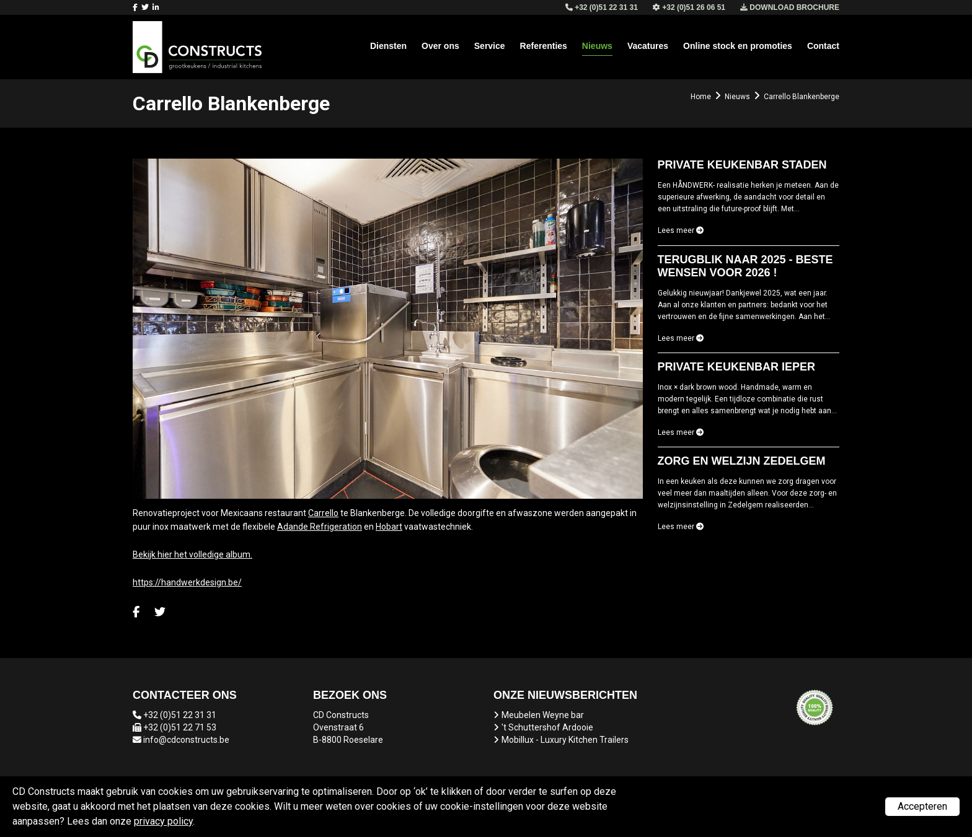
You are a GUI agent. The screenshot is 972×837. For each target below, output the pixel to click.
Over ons (440, 46)
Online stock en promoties (737, 46)
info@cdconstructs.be (186, 740)
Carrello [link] (323, 513)
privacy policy (163, 821)
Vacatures (647, 46)
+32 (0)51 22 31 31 (179, 715)
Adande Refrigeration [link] (319, 527)
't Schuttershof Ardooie (547, 727)
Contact (823, 46)
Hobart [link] (389, 527)
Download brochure (789, 7)
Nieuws (597, 46)
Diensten (388, 46)
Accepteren (922, 806)
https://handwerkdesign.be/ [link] (187, 582)
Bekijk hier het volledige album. (192, 554)
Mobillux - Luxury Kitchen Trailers (565, 740)
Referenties (543, 46)
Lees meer (681, 230)
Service (489, 46)
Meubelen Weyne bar (542, 715)
